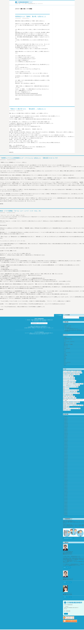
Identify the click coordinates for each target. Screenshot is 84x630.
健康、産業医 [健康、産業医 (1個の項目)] (75, 391)
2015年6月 (66, 512)
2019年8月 (66, 481)
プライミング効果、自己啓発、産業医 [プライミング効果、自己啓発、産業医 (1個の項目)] (69, 382)
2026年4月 (66, 418)
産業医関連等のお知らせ (68, 338)
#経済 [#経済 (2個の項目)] (70, 372)
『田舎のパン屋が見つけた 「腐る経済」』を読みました (27, 109)
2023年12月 (66, 440)
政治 (65, 359)
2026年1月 (66, 422)
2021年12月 (66, 455)
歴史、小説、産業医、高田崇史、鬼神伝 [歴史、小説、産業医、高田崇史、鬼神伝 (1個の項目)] (69, 397)
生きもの (65, 363)
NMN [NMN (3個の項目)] (78, 374)
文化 (65, 351)
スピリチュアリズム (67, 352)
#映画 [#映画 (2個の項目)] (80, 371)
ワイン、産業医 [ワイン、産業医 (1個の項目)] (65, 385)
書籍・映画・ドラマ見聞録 (68, 344)
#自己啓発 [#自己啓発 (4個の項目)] (77, 372)
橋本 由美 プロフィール (68, 597)
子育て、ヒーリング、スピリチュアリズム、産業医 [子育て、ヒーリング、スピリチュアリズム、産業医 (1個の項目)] (71, 393)
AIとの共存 (66, 324)
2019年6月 (66, 484)
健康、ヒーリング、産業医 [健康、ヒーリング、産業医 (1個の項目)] (67, 391)
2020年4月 (66, 477)
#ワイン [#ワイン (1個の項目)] (72, 371)
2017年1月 (66, 501)
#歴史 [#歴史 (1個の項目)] (64, 372)
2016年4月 (66, 506)
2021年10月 (66, 458)
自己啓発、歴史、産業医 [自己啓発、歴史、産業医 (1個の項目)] (79, 405)
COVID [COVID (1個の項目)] (64, 374)
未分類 (65, 337)
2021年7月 (66, 462)
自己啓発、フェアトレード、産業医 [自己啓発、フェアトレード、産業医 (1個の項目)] (68, 405)
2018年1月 (66, 491)
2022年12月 (66, 445)
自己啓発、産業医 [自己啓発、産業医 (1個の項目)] (66, 406)
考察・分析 (66, 345)
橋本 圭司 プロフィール (68, 582)
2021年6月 (66, 463)
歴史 (65, 356)
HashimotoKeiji (25, 18)
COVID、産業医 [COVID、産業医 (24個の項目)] (68, 374)
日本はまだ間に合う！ (67, 327)
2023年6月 (66, 441)
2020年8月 (66, 474)
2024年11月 (66, 434)
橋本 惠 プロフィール (67, 567)
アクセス (66, 614)
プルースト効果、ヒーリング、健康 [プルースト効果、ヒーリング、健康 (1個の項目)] (68, 383)
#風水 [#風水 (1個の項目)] (81, 372)
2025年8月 (66, 429)
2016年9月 (66, 502)
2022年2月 (66, 452)
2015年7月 (66, 510)
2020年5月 (66, 476)
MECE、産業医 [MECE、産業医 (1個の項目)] (74, 374)
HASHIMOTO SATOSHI (11, 159)
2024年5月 (66, 437)
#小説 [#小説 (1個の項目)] (77, 371)
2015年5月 (66, 513)
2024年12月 (66, 433)
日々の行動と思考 (67, 348)
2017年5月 (66, 498)
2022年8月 (66, 448)
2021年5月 (66, 465)
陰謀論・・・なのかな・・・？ (69, 325)
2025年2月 (66, 430)
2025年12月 (66, 423)
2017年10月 (66, 492)
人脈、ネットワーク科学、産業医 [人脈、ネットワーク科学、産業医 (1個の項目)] (74, 385)
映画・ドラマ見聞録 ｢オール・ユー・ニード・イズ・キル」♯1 (21, 211)
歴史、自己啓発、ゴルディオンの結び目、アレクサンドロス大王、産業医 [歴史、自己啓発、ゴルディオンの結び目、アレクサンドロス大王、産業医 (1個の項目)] (73, 400)
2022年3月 (66, 451)
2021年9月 (66, 459)
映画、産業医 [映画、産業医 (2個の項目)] (70, 394)
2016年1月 (66, 509)
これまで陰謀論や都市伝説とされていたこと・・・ (72, 328)
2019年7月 (66, 483)
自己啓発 (65, 355)
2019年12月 (66, 480)
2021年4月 (66, 466)
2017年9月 (66, 494)
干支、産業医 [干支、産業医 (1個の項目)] (65, 394)
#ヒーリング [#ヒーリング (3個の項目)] (65, 371)
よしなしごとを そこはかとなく (69, 341)
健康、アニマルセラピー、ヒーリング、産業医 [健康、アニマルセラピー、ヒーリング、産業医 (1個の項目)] (70, 386)
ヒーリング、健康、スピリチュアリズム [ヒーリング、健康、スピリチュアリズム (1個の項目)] (69, 380)
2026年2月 (66, 420)
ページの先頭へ (59, 315)
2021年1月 (66, 470)
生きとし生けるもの (67, 362)
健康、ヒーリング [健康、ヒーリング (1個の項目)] (66, 388)
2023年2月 (66, 444)
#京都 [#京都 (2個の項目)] (75, 371)
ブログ (65, 340)
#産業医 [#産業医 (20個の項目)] (67, 372)
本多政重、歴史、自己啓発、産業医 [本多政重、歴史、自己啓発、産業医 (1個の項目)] (68, 396)
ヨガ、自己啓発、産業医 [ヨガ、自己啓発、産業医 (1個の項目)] (79, 383)
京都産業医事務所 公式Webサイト (69, 538)
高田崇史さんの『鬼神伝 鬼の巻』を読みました (30, 16)
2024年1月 (66, 438)
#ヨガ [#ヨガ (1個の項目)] (69, 371)
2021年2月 (66, 469)
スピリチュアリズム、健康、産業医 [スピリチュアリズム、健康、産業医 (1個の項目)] (68, 377)
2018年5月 (66, 488)
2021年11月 (66, 456)
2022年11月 (66, 447)
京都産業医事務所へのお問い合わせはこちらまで (39, 323)
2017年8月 (66, 495)
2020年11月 (66, 473)
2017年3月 (66, 499)
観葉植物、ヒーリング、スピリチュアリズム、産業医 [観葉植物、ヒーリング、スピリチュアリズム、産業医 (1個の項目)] (71, 408)
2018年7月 (66, 487)
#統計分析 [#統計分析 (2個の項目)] (73, 372)
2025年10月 (66, 426)
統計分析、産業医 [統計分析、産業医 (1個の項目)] (66, 403)
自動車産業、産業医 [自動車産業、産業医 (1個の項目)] (73, 403)
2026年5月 (66, 416)
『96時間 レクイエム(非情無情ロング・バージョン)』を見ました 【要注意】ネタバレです (29, 158)
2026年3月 (66, 419)
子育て (65, 349)
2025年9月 (66, 427)
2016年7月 (66, 505)
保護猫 (65, 358)
